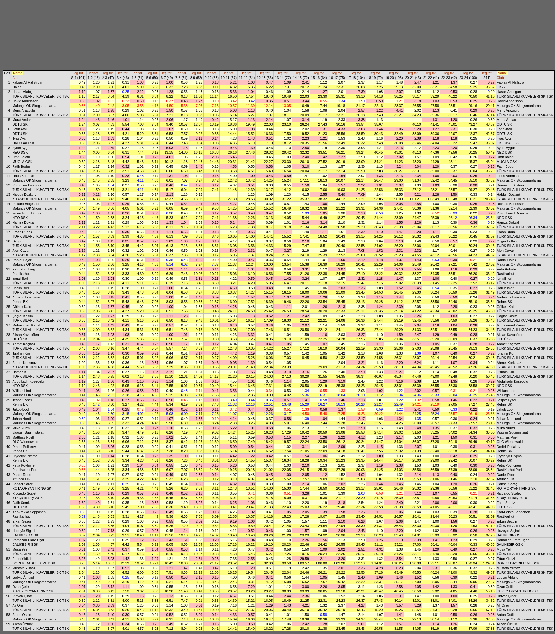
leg (76, 73)
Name (17, 73)
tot (81, 73)
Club (15, 78)
